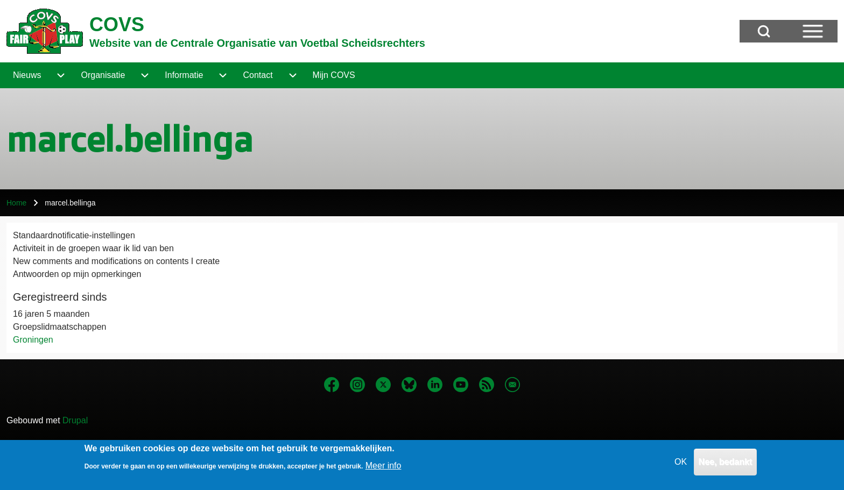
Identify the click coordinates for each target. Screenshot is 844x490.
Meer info (383, 469)
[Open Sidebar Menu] (813, 31)
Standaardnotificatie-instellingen (74, 235)
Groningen (33, 339)
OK (680, 465)
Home (16, 202)
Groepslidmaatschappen (59, 326)
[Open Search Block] (764, 31)
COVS (116, 24)
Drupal (75, 420)
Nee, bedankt (725, 465)
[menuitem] (26, 75)
